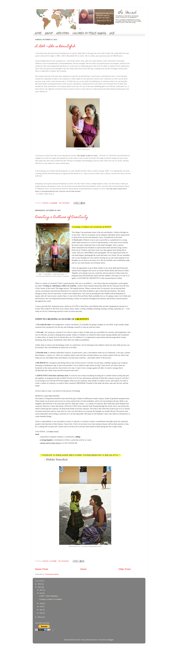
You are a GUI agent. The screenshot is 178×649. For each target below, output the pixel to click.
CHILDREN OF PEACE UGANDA (89, 33)
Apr (41, 610)
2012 (40, 617)
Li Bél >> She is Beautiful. (55, 46)
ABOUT (49, 33)
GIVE (112, 33)
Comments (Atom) (52, 574)
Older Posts (125, 569)
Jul (41, 606)
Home (83, 569)
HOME (38, 33)
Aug (41, 603)
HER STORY (62, 33)
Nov (41, 590)
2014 (40, 584)
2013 (40, 587)
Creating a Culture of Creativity (61, 217)
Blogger (110, 640)
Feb (41, 613)
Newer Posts (41, 569)
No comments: (64, 203)
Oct (41, 593)
